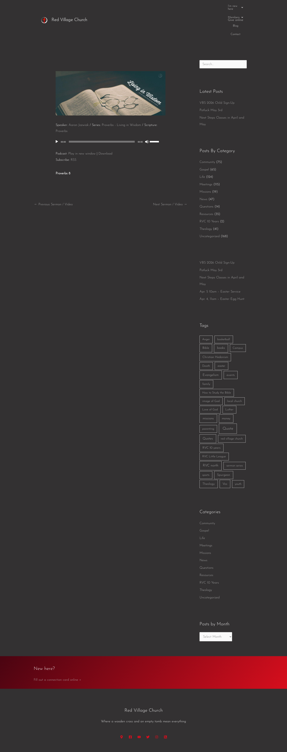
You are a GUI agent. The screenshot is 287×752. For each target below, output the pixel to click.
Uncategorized (210, 208)
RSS (73, 131)
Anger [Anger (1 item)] (206, 311)
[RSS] (165, 708)
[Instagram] (156, 708)
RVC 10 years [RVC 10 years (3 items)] (211, 419)
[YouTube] (139, 708)
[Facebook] (130, 708)
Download (105, 125)
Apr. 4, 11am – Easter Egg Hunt (222, 271)
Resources (206, 186)
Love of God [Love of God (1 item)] (210, 381)
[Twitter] (148, 708)
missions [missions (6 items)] (208, 390)
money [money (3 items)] (226, 390)
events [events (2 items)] (231, 346)
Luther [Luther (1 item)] (229, 381)
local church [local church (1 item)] (234, 373)
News (203, 171)
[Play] (57, 113)
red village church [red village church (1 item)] (232, 410)
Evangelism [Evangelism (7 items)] (211, 347)
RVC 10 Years (209, 193)
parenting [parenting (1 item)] (208, 400)
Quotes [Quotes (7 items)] (208, 410)
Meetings (206, 156)
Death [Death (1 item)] (206, 337)
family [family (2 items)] (206, 355)
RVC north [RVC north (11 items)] (210, 437)
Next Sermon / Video (170, 176)
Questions (206, 178)
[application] (110, 113)
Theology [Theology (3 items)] (208, 455)
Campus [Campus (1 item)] (238, 319)
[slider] (102, 113)
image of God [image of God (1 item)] (211, 373)
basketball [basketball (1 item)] (223, 311)
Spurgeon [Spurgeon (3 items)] (223, 446)
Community (207, 134)
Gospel (204, 141)
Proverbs (62, 103)
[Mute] (147, 113)
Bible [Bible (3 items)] (205, 319)
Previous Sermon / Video (53, 176)
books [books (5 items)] (221, 319)
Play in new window (82, 125)
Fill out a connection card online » (57, 651)
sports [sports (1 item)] (205, 446)
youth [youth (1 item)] (238, 455)
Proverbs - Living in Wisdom (121, 97)
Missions (205, 163)
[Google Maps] (121, 708)
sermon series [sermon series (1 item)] (234, 437)
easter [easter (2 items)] (221, 337)
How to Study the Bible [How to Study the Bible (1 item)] (216, 364)
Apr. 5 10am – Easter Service (220, 263)
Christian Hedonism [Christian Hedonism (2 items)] (215, 328)
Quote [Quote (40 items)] (228, 400)
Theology (206, 201)
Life (202, 148)
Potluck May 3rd (211, 82)
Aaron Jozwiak (79, 97)
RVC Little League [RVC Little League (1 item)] (214, 428)
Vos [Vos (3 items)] (225, 455)
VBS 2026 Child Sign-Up (217, 74)
